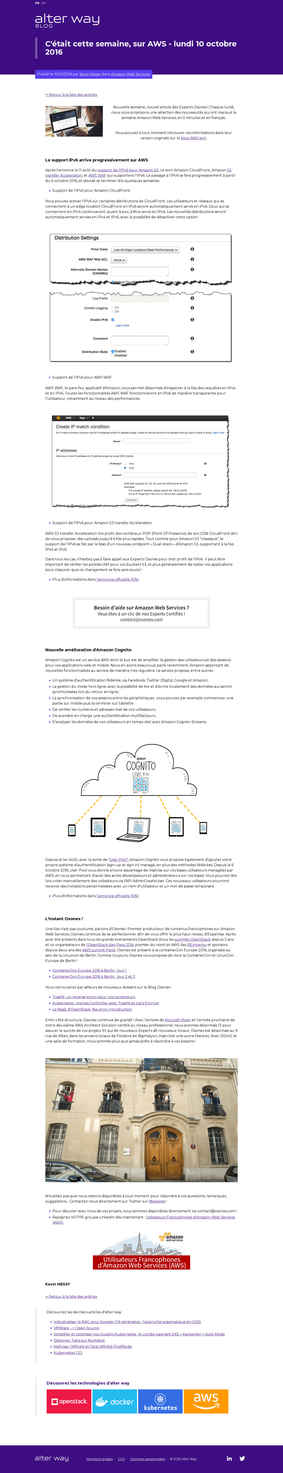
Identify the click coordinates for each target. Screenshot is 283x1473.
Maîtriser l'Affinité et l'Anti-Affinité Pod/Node (93, 1347)
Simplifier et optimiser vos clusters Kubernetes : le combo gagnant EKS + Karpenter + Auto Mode (139, 1334)
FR (37, 3)
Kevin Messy (90, 74)
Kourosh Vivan (177, 1020)
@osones (157, 1201)
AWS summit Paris (98, 950)
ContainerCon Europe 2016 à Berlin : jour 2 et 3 (93, 977)
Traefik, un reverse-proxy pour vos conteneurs (93, 997)
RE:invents (196, 945)
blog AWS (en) (193, 138)
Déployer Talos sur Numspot (79, 1340)
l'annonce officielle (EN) (118, 579)
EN (43, 3)
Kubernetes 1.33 (68, 1353)
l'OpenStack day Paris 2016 (110, 945)
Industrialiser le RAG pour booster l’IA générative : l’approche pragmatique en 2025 (127, 1322)
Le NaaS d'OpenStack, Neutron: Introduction (92, 1009)
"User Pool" (118, 860)
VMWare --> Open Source (76, 1328)
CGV (121, 1459)
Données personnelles (147, 1459)
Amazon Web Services (130, 74)
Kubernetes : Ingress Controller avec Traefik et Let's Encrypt (105, 1003)
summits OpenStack (193, 939)
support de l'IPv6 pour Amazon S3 (128, 170)
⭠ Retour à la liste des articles (71, 95)
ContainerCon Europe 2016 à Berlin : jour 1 (89, 970)
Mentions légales (99, 1459)
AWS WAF (97, 175)
